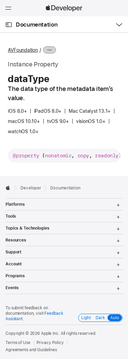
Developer (30, 188)
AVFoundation (23, 50)
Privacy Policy (50, 342)
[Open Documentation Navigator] (9, 25)
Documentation (36, 24)
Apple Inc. (50, 333)
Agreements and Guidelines (31, 349)
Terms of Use (17, 342)
